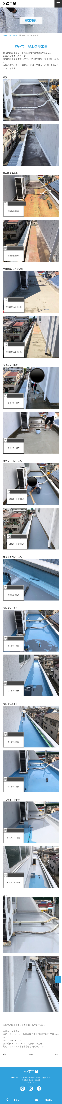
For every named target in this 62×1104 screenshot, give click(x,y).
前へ (5, 1054)
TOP (5, 35)
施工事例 (13, 35)
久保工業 (31, 1071)
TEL (16, 1100)
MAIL (48, 1100)
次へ (57, 1054)
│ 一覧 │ (31, 1054)
